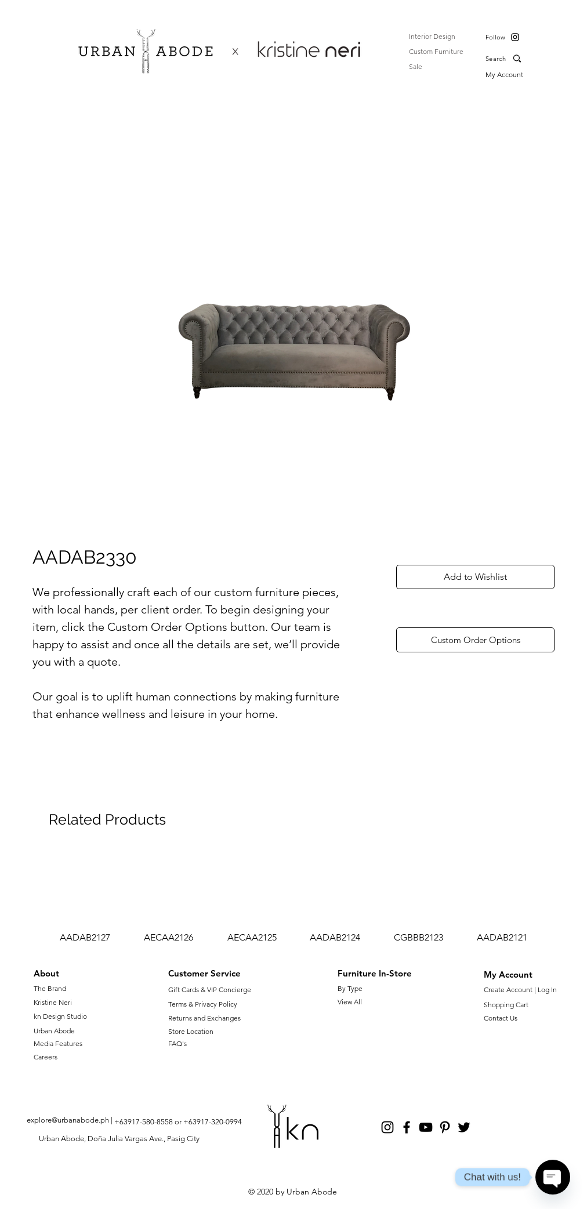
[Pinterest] (445, 1127)
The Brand (50, 988)
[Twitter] (464, 1127)
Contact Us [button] (500, 1018)
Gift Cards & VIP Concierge (209, 989)
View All (350, 1001)
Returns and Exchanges (204, 1018)
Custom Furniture (436, 51)
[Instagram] (515, 37)
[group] (293, 897)
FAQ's (177, 1043)
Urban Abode (54, 1030)
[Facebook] (406, 1127)
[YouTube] (426, 1127)
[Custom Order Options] (475, 639)
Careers (45, 1056)
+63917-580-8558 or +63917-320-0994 (178, 1121)
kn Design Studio (60, 1016)
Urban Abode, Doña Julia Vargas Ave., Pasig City (119, 1138)
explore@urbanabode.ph (68, 1120)
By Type (350, 988)
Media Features (58, 1043)
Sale (415, 66)
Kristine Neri (53, 1002)
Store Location (190, 1031)
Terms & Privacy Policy (202, 1004)
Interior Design (432, 36)
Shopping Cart (506, 1004)
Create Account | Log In (522, 989)
